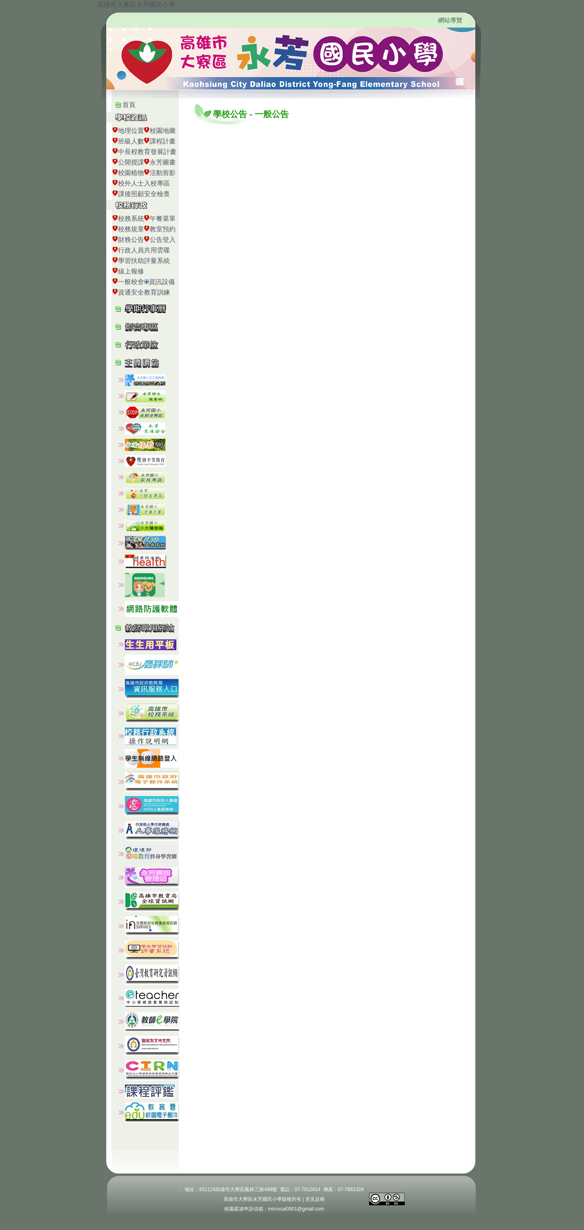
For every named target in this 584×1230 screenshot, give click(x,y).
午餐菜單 (163, 218)
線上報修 (131, 271)
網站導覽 (450, 20)
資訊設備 (162, 281)
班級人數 (131, 141)
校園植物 (131, 172)
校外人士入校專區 (144, 183)
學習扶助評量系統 (144, 260)
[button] (149, 326)
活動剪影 (163, 172)
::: (430, 20)
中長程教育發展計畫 (147, 151)
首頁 (128, 104)
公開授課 (131, 162)
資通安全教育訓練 (144, 292)
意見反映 (315, 1199)
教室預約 (163, 229)
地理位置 (131, 130)
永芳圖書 (163, 162)
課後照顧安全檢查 (144, 193)
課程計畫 (163, 141)
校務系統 (131, 218)
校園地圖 (163, 130)
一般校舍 (131, 281)
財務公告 (131, 239)
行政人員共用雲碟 (144, 250)
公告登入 (163, 239)
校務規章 (131, 229)
